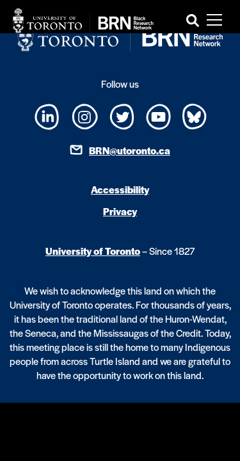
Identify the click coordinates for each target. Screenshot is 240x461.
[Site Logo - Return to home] (83, 20)
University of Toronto (92, 250)
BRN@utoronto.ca (129, 150)
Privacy (120, 211)
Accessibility (120, 189)
